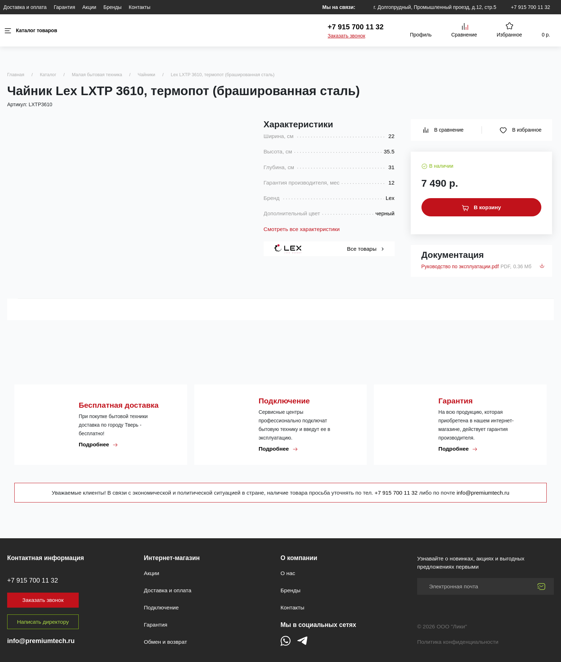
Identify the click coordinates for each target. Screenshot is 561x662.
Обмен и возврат (165, 642)
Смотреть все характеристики (302, 229)
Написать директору (43, 622)
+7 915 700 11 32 (530, 7)
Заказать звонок (346, 36)
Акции (89, 7)
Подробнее (98, 444)
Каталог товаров (30, 30)
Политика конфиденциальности (457, 642)
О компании (298, 558)
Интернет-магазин (172, 558)
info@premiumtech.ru (483, 493)
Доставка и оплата (25, 7)
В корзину (481, 207)
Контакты (139, 7)
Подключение (161, 607)
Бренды (112, 7)
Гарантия (64, 7)
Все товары (365, 249)
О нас (287, 573)
